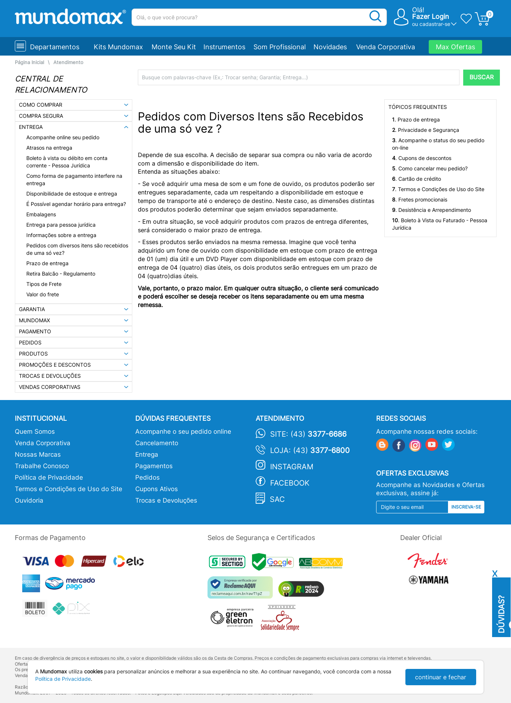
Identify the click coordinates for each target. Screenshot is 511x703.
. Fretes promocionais (419, 199)
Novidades (330, 47)
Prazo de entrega (47, 263)
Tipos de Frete (44, 284)
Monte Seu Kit (174, 47)
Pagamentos (154, 466)
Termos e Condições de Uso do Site (68, 489)
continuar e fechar (440, 677)
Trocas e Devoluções (166, 500)
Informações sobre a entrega (61, 235)
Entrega (146, 454)
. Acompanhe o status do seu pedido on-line (438, 144)
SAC (277, 499)
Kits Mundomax (118, 47)
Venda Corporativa (385, 47)
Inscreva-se (466, 507)
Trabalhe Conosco (42, 466)
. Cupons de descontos (421, 158)
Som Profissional (279, 47)
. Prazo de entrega (416, 119)
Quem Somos (35, 431)
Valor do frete (42, 294)
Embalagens (41, 214)
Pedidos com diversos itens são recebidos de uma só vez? (77, 249)
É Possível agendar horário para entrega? (76, 204)
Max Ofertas (455, 47)
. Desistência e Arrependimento (431, 210)
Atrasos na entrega (49, 147)
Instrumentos (224, 47)
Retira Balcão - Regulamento (60, 273)
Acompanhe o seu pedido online (183, 431)
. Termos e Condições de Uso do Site (438, 189)
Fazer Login (430, 16)
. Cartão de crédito (416, 179)
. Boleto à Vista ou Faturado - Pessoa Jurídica (439, 224)
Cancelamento (156, 443)
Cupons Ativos (156, 489)
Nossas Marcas (38, 454)
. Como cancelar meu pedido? (430, 168)
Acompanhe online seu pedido (62, 137)
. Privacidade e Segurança (425, 130)
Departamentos (54, 47)
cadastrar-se (434, 24)
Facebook (289, 483)
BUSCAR (481, 77)
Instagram (291, 466)
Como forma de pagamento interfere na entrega (74, 179)
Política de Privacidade (49, 477)
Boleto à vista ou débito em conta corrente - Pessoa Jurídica (66, 162)
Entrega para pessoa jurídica (61, 224)
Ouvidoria (29, 500)
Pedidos (147, 477)
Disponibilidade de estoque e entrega (71, 193)
